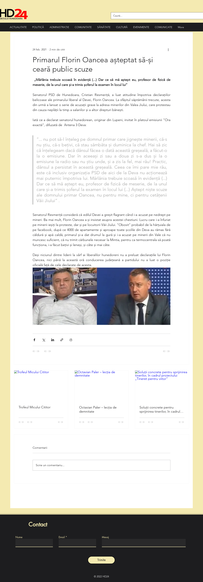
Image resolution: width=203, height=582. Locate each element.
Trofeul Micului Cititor (34, 407)
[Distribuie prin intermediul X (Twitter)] (43, 340)
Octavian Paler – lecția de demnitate (98, 409)
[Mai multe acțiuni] (168, 49)
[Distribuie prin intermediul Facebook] (34, 340)
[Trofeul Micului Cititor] (41, 385)
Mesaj (105, 537)
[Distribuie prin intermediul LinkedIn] (52, 340)
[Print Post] (71, 340)
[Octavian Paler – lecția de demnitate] (102, 385)
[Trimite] (101, 560)
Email (62, 537)
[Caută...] (155, 15)
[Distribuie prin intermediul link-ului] (62, 340)
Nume (18, 537)
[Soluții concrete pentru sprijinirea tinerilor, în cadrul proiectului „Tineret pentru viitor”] (162, 385)
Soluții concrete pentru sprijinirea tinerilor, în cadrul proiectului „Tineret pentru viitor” (159, 409)
